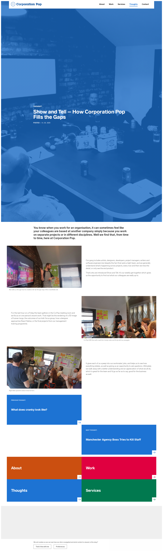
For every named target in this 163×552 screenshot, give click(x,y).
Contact (145, 4)
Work (111, 4)
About (102, 4)
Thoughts (133, 4)
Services (121, 4)
